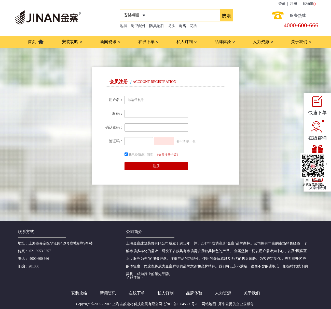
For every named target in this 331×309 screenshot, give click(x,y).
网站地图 (208, 304)
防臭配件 (156, 26)
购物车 (308, 4)
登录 (281, 4)
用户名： (116, 100)
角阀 (182, 26)
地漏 (123, 26)
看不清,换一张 (186, 141)
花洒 (193, 26)
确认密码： (114, 127)
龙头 (171, 26)
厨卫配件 (138, 26)
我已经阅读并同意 (141, 155)
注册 (293, 4)
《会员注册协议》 (167, 155)
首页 (32, 42)
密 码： (117, 113)
